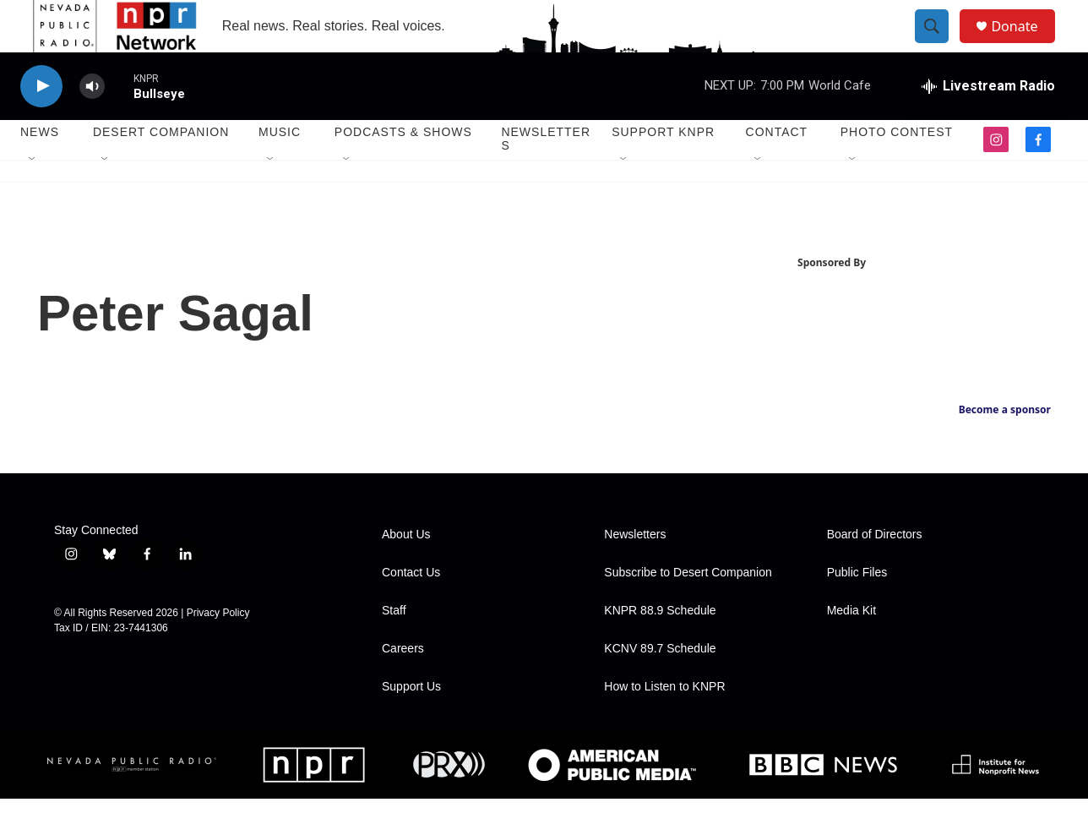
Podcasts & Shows (403, 169)
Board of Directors (874, 571)
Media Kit (851, 647)
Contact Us (411, 609)
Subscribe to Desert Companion (687, 609)
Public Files (857, 609)
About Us (406, 571)
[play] (41, 123)
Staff (394, 647)
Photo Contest (896, 169)
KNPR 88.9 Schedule (659, 647)
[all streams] (988, 122)
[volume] (92, 123)
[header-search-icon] (939, 45)
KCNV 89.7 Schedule (659, 685)
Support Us (411, 723)
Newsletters (545, 175)
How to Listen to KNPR (664, 723)
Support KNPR (663, 169)
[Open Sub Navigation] (33, 196)
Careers (403, 685)
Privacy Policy (218, 649)
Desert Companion (161, 169)
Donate (1024, 44)
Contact (777, 169)
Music (279, 169)
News (39, 169)
